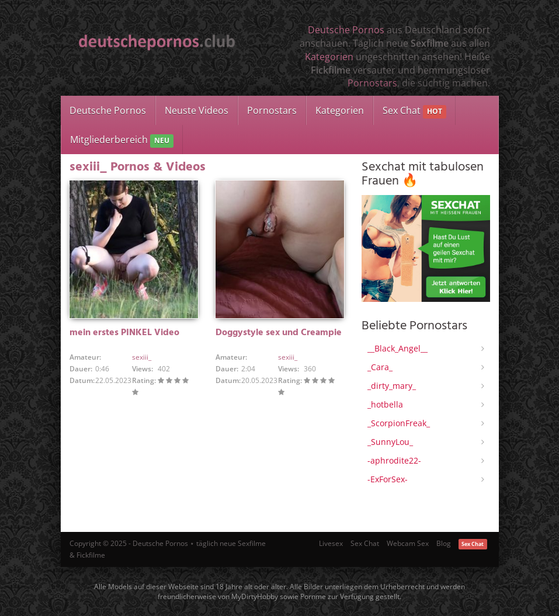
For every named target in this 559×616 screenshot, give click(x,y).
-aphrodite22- (394, 460)
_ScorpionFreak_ (398, 423)
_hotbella (385, 404)
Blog (443, 543)
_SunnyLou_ (390, 441)
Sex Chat (414, 111)
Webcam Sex (408, 543)
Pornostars (372, 82)
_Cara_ (380, 367)
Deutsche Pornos (346, 29)
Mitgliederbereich (121, 140)
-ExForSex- (387, 479)
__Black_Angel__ (397, 348)
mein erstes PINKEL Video (124, 332)
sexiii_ (141, 357)
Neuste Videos (196, 110)
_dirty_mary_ (391, 385)
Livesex (331, 543)
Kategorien (329, 56)
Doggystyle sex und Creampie (279, 332)
